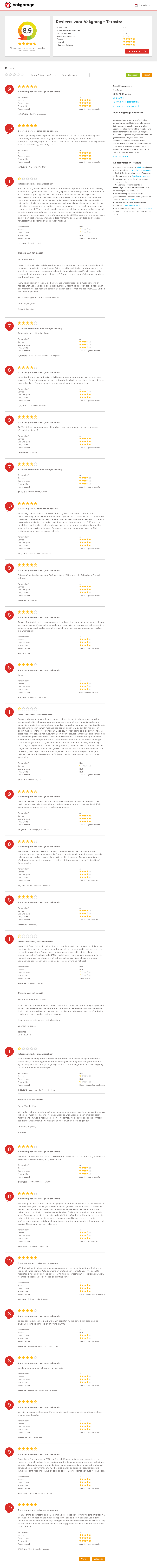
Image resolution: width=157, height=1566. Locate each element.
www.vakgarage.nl (120, 156)
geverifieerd (130, 200)
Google (135, 176)
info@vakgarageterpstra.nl (126, 102)
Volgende (98, 1559)
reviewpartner (144, 176)
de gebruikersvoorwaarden (140, 170)
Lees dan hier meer (132, 205)
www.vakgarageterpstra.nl (126, 106)
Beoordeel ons (134, 51)
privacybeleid (146, 208)
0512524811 (118, 98)
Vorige (84, 1559)
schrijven (140, 167)
